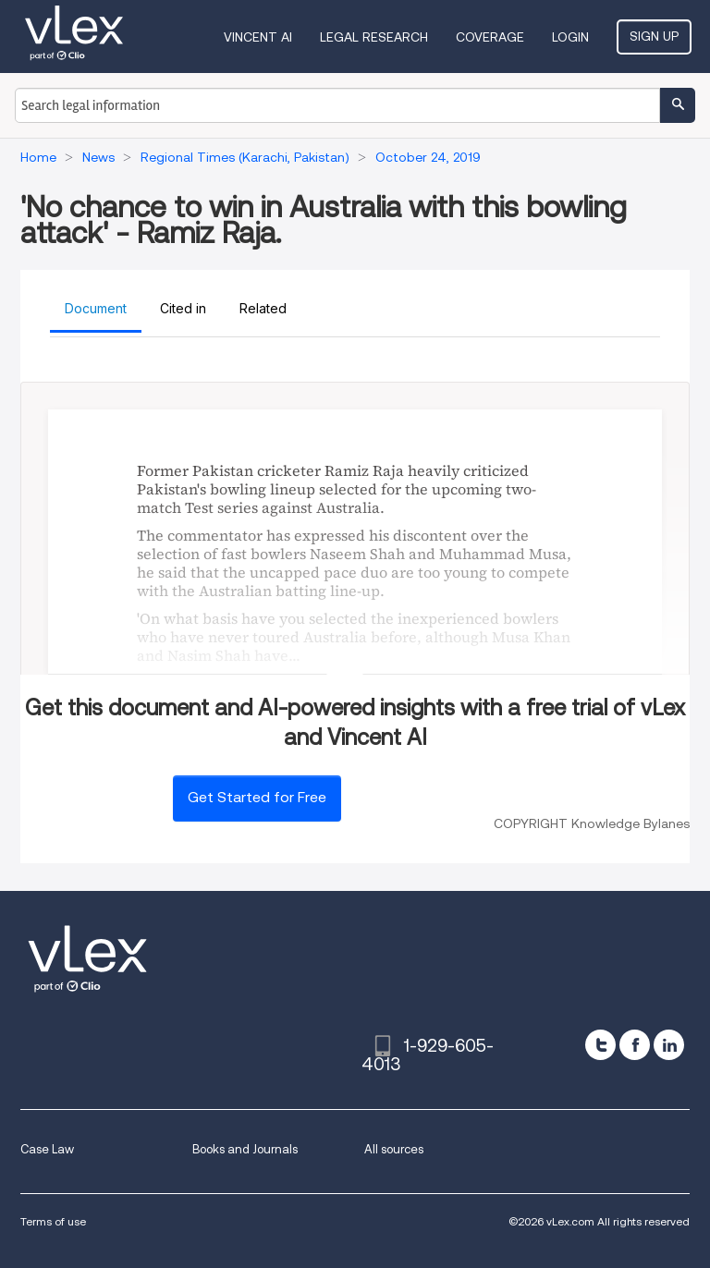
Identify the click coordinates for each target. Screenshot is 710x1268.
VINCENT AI (258, 37)
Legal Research (374, 37)
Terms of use (53, 1221)
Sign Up (654, 36)
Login (570, 37)
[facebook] (634, 1045)
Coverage (490, 37)
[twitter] (600, 1045)
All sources (393, 1149)
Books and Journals (245, 1149)
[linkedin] (669, 1045)
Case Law (47, 1149)
